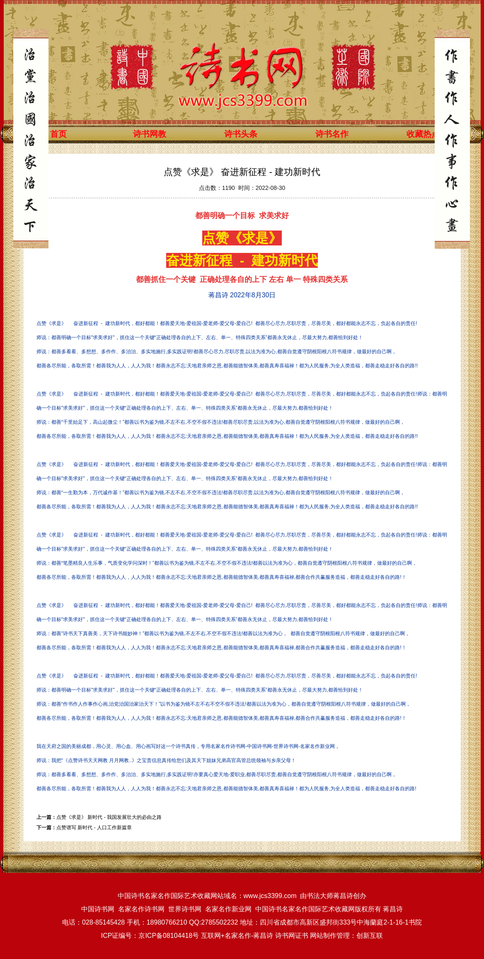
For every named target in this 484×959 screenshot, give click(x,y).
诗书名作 (331, 133)
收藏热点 (423, 133)
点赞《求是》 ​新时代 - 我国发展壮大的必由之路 (109, 817)
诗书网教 (149, 133)
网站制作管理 (330, 935)
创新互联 (369, 935)
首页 (58, 133)
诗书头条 (240, 133)
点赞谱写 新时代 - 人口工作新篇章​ (94, 827)
